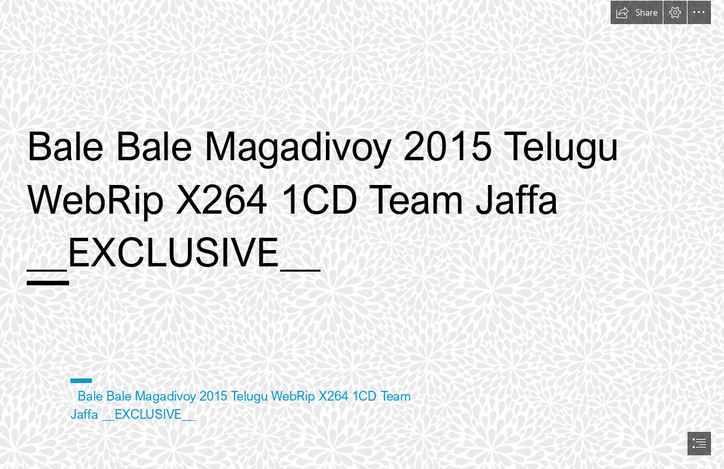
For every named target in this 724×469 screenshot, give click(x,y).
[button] (637, 12)
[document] (362, 234)
